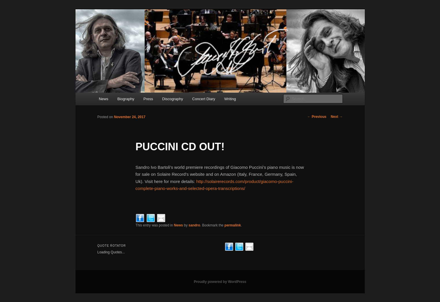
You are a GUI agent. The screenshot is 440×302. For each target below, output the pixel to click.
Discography (172, 99)
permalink (232, 225)
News (103, 99)
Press (148, 99)
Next (337, 117)
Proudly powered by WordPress (220, 282)
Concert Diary (203, 99)
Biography (126, 99)
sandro (194, 225)
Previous (316, 117)
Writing (230, 99)
